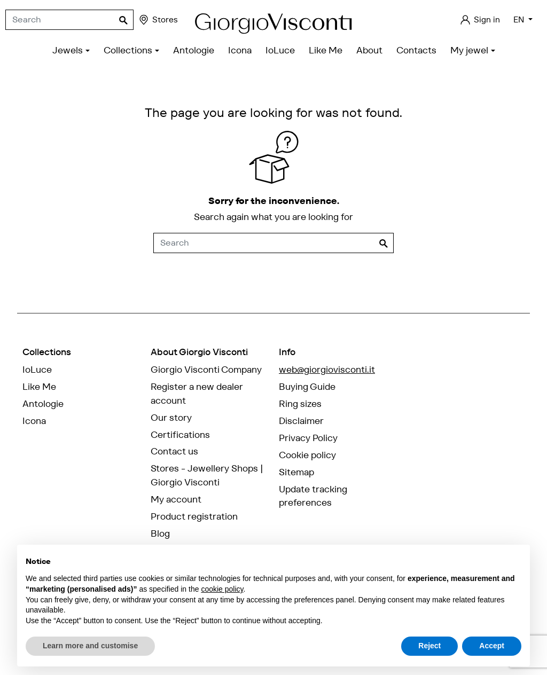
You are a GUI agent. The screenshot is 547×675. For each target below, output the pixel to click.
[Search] (69, 20)
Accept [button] (491, 645)
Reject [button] (429, 645)
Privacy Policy (308, 438)
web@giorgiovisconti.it (327, 369)
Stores (158, 20)
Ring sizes (300, 404)
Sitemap (296, 472)
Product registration (194, 516)
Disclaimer (301, 421)
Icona (34, 421)
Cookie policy (307, 455)
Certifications (180, 435)
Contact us (174, 451)
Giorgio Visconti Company (206, 369)
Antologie (43, 404)
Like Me (39, 387)
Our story (171, 417)
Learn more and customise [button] (90, 645)
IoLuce (37, 369)
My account (176, 499)
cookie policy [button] (222, 589)
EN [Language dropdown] (519, 19)
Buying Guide (307, 387)
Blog (160, 533)
